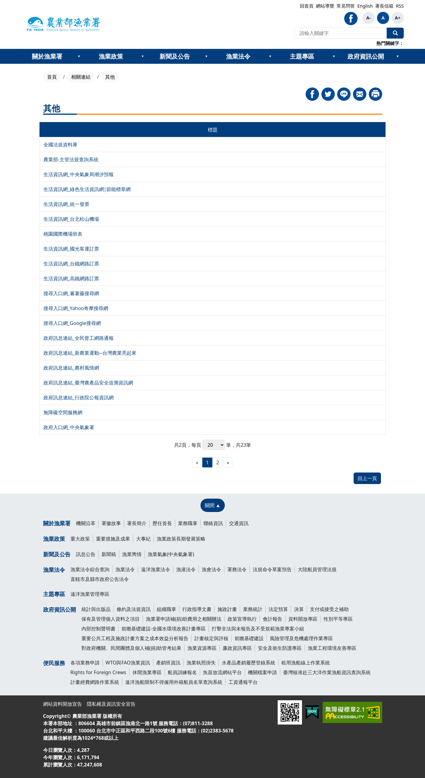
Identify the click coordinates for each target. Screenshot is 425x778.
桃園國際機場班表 (62, 233)
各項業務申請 (85, 662)
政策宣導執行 (242, 619)
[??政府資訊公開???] (398, 56)
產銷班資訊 (168, 662)
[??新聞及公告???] (206, 56)
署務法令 (237, 569)
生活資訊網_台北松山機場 (71, 219)
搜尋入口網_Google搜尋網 (72, 323)
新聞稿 (108, 554)
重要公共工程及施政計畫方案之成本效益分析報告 (134, 638)
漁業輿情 (132, 554)
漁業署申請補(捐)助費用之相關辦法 (184, 619)
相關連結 (81, 76)
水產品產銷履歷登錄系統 (248, 662)
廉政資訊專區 (237, 648)
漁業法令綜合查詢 (89, 569)
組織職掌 (166, 609)
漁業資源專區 (202, 648)
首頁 (52, 76)
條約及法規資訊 (134, 609)
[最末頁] (228, 462)
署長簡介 (136, 523)
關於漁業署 (47, 56)
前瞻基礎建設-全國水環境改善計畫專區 (164, 628)
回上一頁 (367, 478)
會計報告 (272, 619)
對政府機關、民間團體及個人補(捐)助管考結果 (131, 648)
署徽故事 (111, 523)
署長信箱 (384, 6)
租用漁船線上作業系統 (305, 662)
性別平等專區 (338, 619)
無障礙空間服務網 (62, 412)
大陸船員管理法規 (317, 569)
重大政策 (80, 538)
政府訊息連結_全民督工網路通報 (78, 338)
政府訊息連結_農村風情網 (71, 367)
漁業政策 (111, 56)
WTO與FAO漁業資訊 (128, 662)
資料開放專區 (302, 619)
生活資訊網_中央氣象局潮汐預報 (78, 174)
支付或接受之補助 (329, 609)
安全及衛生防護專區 (280, 648)
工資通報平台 (243, 682)
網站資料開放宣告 (62, 704)
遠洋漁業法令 (155, 569)
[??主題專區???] (334, 56)
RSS (400, 6)
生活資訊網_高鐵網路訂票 (71, 278)
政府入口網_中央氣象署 (68, 427)
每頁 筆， (213, 445)
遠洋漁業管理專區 (89, 594)
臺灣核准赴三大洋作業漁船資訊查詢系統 (327, 672)
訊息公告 (85, 554)
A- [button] (368, 18)
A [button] (383, 18)
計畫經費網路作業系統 (94, 682)
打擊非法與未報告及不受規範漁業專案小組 (258, 628)
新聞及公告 (174, 56)
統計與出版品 (96, 609)
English (365, 6)
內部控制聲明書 (98, 628)
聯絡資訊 (213, 523)
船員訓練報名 (182, 672)
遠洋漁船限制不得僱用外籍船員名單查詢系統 (173, 682)
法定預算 (278, 609)
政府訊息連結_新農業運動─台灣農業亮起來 (89, 353)
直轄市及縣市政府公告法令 (99, 579)
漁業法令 (238, 56)
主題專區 (302, 56)
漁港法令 (186, 569)
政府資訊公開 (366, 56)
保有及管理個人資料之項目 (110, 619)
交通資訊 (238, 523)
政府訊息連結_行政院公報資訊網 (78, 397)
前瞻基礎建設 (249, 638)
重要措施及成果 (113, 538)
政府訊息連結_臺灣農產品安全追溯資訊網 (88, 382)
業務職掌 (187, 523)
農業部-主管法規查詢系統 (70, 159)
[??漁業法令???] (270, 56)
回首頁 (307, 6)
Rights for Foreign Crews (98, 672)
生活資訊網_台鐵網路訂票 (71, 263)
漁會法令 (211, 569)
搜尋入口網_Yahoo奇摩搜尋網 (75, 308)
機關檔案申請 (262, 672)
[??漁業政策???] (143, 56)
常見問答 (346, 6)
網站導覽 (325, 6)
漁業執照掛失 (201, 662)
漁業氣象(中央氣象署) (171, 554)
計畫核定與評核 (211, 638)
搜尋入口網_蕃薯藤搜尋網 (71, 293)
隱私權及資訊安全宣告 (111, 704)
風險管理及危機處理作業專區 (301, 638)
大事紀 (143, 538)
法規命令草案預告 (272, 569)
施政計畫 (227, 609)
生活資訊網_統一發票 (66, 204)
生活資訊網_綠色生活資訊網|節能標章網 (87, 189)
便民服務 (54, 663)
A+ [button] (398, 18)
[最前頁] (197, 462)
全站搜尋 (395, 33)
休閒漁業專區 (147, 672)
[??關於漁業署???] (79, 56)
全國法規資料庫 (60, 144)
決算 (299, 609)
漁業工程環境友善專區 (332, 648)
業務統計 (252, 609)
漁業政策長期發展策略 (181, 538)
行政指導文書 (196, 609)
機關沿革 (85, 523)
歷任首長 (162, 523)
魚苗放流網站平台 (222, 672)
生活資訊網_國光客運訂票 (71, 248)
